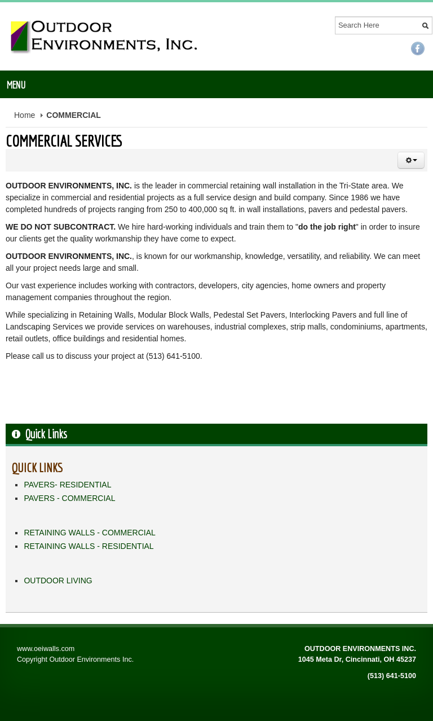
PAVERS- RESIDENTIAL (67, 484)
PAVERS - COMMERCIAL (69, 498)
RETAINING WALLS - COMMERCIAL (89, 532)
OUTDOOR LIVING (58, 580)
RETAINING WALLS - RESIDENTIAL (88, 546)
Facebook (418, 48)
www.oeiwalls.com (45, 649)
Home (24, 115)
